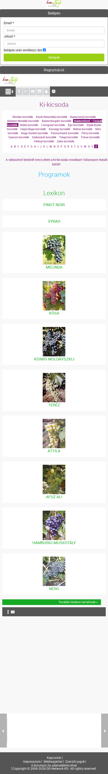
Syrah (54, 221)
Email (9, 23)
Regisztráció (54, 69)
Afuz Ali (54, 496)
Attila (54, 450)
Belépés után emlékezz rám (23, 50)
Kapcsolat (54, 757)
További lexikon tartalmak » (78, 602)
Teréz (54, 404)
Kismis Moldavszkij (54, 359)
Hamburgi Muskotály (54, 542)
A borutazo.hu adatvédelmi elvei (54, 765)
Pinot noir (54, 204)
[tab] (54, 13)
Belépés (54, 13)
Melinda (54, 267)
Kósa (54, 313)
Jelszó (9, 36)
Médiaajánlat (53, 761)
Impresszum (32, 761)
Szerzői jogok (75, 761)
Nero (54, 588)
